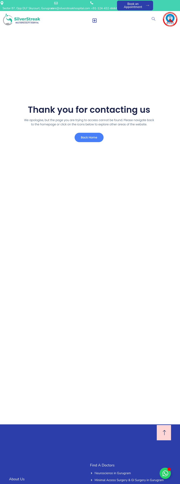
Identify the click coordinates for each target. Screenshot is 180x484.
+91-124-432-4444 (104, 8)
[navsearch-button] (153, 19)
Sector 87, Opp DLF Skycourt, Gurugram (28, 8)
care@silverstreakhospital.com (70, 8)
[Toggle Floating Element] (165, 473)
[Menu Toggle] (95, 20)
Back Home (88, 138)
